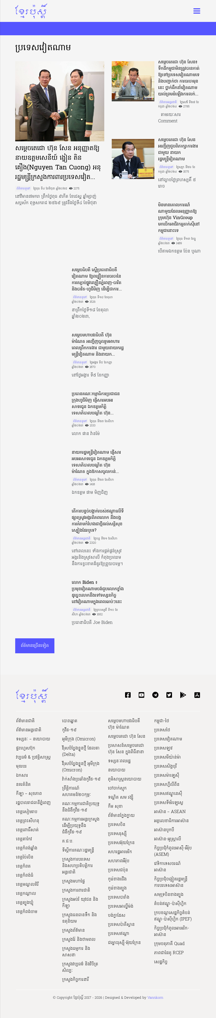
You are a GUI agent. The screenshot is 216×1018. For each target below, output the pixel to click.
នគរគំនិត (23, 785)
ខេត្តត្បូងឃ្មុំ (24, 903)
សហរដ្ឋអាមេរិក (120, 852)
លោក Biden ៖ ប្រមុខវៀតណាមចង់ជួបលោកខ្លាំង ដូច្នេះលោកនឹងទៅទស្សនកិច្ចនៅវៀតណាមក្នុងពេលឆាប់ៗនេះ (98, 592)
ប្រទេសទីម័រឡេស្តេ (168, 803)
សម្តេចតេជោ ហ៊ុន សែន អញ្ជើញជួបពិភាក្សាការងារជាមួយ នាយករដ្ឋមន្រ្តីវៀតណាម (178, 149)
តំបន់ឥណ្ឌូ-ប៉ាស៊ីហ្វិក (170, 904)
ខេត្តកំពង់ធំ (24, 875)
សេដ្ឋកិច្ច (160, 962)
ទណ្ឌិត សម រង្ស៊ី (120, 797)
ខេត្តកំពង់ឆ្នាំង (26, 848)
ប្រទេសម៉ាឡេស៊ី (166, 775)
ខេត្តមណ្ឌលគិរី (27, 884)
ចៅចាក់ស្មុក (117, 788)
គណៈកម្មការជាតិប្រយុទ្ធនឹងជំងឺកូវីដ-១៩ (80, 807)
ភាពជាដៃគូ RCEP (169, 953)
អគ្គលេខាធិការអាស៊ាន (171, 821)
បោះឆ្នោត (69, 721)
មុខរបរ (21, 766)
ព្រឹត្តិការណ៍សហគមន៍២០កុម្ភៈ (76, 791)
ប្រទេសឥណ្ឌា (118, 934)
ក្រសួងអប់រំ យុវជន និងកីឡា (80, 902)
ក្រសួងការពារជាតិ (76, 890)
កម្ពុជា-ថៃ (161, 721)
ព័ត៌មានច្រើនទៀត (35, 646)
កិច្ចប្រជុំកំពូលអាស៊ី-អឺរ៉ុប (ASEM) (173, 851)
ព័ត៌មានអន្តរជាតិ (168, 102)
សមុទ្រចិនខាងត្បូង (168, 895)
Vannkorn (155, 997)
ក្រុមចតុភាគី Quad (169, 944)
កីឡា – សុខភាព (29, 794)
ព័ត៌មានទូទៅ (23, 188)
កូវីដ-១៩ (69, 730)
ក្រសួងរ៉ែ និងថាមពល (78, 940)
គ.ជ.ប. (67, 841)
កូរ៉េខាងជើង (117, 879)
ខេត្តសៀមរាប (26, 812)
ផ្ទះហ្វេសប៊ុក (25, 748)
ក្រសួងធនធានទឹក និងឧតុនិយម (79, 918)
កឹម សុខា (115, 806)
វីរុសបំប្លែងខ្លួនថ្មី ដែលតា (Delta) (80, 751)
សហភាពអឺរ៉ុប (118, 861)
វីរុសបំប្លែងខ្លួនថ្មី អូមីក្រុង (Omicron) (80, 767)
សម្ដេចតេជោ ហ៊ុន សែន (126, 736)
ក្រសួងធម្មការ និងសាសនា (76, 952)
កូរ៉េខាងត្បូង (117, 888)
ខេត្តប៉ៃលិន (24, 857)
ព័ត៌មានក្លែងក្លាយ (121, 816)
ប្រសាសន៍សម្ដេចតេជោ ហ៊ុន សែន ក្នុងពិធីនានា (126, 749)
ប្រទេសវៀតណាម (168, 739)
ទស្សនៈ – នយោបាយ (33, 739)
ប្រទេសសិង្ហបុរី (165, 766)
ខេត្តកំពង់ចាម (26, 912)
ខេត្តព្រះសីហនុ (27, 821)
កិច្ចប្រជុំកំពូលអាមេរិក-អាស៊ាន (171, 931)
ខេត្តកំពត (23, 866)
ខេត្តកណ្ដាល (26, 894)
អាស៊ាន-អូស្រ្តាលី (167, 839)
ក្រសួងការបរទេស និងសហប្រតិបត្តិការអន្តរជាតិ (77, 866)
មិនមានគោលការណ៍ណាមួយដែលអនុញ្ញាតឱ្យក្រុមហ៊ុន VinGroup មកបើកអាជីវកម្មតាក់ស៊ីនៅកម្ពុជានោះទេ (178, 218)
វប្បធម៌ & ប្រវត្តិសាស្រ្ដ (33, 757)
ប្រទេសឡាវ (163, 748)
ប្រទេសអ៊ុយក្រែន (121, 843)
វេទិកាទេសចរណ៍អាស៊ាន (167, 867)
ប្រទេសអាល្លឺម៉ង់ (120, 906)
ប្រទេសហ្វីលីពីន (166, 785)
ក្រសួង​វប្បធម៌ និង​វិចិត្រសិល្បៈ (80, 967)
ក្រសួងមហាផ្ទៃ (73, 881)
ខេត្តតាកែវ (24, 839)
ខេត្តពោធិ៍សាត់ (27, 830)
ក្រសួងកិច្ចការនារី (75, 980)
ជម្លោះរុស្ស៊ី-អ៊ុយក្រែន (124, 943)
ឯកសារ (22, 775)
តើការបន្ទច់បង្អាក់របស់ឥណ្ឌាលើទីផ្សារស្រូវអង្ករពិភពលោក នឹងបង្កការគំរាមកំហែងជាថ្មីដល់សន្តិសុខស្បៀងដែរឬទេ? (98, 521)
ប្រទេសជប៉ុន (118, 870)
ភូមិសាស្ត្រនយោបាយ (124, 779)
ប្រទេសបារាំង (118, 897)
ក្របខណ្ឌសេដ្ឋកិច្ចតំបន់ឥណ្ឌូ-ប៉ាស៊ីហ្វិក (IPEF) (173, 916)
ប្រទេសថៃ (162, 730)
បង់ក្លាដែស (116, 915)
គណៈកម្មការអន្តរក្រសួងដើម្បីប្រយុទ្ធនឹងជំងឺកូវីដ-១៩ (80, 826)
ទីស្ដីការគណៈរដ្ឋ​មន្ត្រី (78, 850)
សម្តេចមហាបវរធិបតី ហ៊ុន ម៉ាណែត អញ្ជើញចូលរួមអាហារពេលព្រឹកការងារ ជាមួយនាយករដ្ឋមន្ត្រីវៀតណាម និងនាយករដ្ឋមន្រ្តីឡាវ (98, 345)
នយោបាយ (116, 770)
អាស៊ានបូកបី (164, 830)
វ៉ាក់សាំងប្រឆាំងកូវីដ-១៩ (81, 779)
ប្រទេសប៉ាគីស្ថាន (121, 925)
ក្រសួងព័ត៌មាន (73, 930)
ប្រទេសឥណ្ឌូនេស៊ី (168, 794)
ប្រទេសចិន (116, 825)
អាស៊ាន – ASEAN (170, 812)
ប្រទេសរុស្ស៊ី (117, 834)
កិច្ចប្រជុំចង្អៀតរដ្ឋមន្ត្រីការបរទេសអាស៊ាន (170, 882)
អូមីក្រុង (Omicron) (78, 739)
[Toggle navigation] (195, 11)
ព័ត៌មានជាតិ (25, 721)
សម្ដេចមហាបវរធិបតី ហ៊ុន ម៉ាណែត (124, 724)
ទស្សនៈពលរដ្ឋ (119, 761)
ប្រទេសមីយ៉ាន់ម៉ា (167, 757)
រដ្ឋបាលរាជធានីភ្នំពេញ (33, 803)
